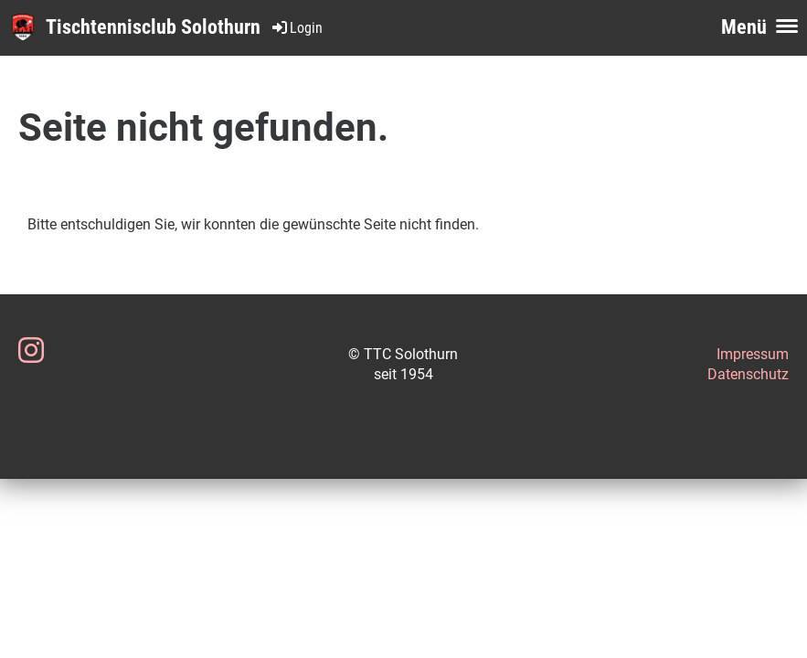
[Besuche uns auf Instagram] (31, 351)
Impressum (753, 354)
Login (296, 28)
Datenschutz (748, 374)
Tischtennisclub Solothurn (153, 27)
